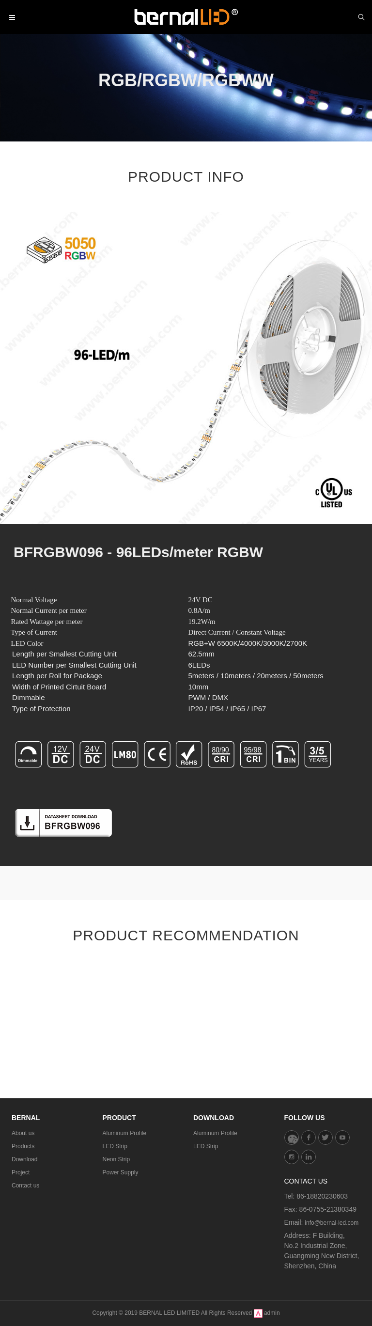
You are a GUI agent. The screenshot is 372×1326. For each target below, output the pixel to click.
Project (21, 1172)
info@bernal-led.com (331, 1222)
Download (24, 1159)
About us (23, 1133)
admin (272, 1313)
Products (23, 1146)
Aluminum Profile (125, 1133)
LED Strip (115, 1146)
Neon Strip (116, 1159)
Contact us (25, 1185)
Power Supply (121, 1172)
